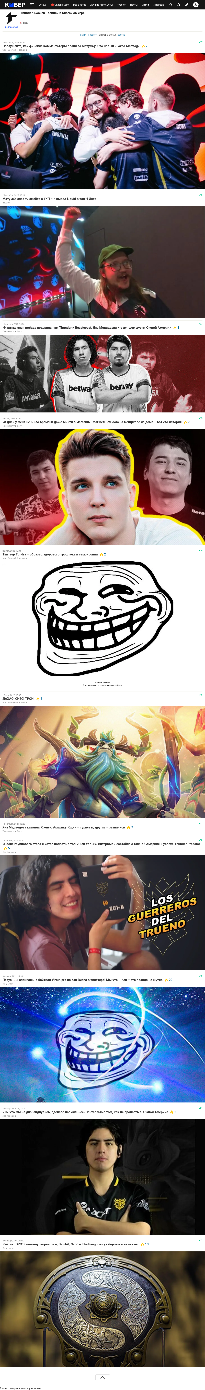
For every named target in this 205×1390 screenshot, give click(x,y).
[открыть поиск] (171, 5)
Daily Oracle (8, 984)
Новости (92, 35)
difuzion (6, 203)
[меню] (32, 5)
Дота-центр (8, 1248)
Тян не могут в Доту (12, 331)
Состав (121, 35)
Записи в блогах (107, 35)
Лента (83, 35)
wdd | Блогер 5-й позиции (15, 50)
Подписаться (11, 27)
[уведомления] (179, 5)
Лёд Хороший (9, 852)
